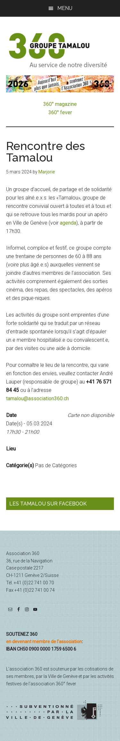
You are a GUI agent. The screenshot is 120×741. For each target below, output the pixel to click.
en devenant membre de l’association (44, 641)
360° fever (60, 112)
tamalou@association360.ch (37, 398)
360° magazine (60, 104)
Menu (64, 8)
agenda (68, 223)
